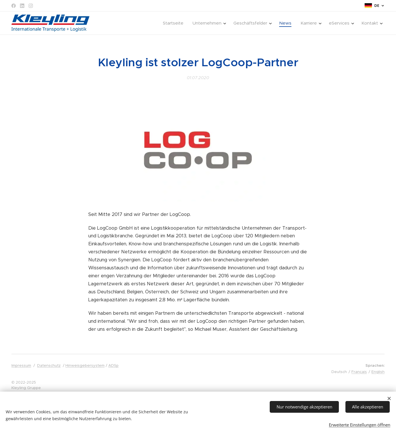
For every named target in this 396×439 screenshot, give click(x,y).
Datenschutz (49, 365)
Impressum (21, 365)
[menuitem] (174, 23)
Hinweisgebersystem (85, 365)
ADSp (113, 365)
